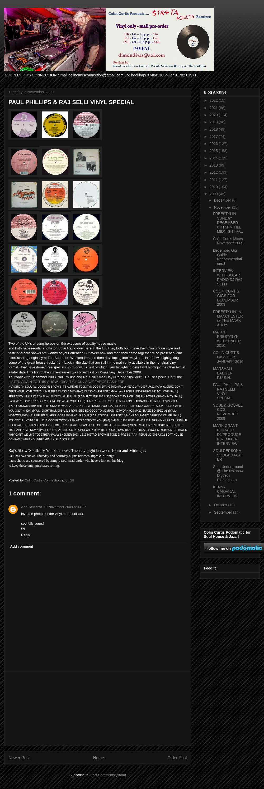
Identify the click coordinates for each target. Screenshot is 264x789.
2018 (214, 129)
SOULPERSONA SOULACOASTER (227, 455)
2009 (214, 194)
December (223, 200)
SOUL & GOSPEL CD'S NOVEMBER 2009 (228, 412)
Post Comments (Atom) (108, 775)
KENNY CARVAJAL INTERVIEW (225, 491)
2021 (214, 108)
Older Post (177, 758)
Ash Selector (31, 507)
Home (98, 758)
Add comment (21, 546)
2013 (214, 165)
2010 (214, 187)
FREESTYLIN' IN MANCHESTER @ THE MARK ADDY (228, 318)
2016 (214, 144)
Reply (25, 535)
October (221, 505)
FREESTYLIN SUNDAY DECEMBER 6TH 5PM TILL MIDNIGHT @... (228, 222)
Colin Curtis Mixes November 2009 (228, 241)
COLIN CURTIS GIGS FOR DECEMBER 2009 (226, 297)
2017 (214, 136)
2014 (214, 158)
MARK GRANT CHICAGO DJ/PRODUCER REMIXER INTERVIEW (227, 434)
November (223, 207)
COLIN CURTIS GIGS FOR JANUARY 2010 (228, 357)
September (223, 512)
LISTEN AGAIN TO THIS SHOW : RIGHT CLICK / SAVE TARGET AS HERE (66, 382)
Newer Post (19, 758)
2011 (214, 180)
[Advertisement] (97, 708)
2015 (214, 151)
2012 (214, 172)
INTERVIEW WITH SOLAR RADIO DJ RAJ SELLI (227, 277)
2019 (214, 122)
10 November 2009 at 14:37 (65, 507)
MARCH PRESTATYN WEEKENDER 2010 (227, 338)
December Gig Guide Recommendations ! (227, 257)
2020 (214, 115)
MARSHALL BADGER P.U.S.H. (223, 373)
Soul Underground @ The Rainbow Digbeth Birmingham (228, 473)
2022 (214, 100)
